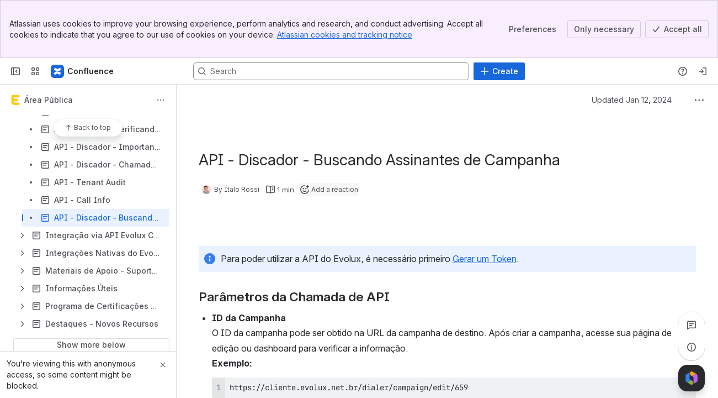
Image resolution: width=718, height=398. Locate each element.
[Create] (499, 71)
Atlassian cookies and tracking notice (344, 34)
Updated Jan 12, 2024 (632, 99)
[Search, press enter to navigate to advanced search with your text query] (331, 71)
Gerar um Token (485, 258)
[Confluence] (83, 71)
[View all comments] (691, 325)
